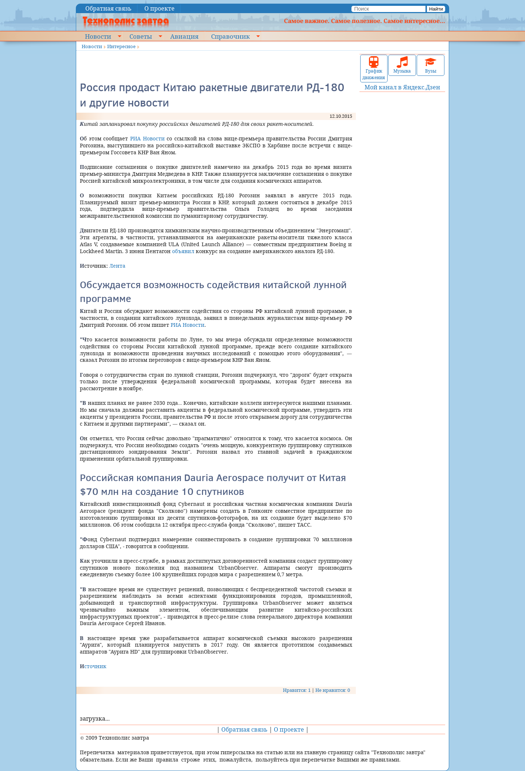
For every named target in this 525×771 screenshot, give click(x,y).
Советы (140, 36)
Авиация (184, 36)
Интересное (121, 46)
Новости (98, 36)
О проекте (159, 8)
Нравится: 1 (297, 690)
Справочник (230, 36)
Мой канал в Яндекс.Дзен (402, 87)
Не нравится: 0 (332, 690)
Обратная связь (108, 8)
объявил (183, 251)
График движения (373, 68)
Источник (93, 666)
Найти (436, 9)
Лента (117, 265)
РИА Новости (147, 138)
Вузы (430, 65)
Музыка (402, 65)
